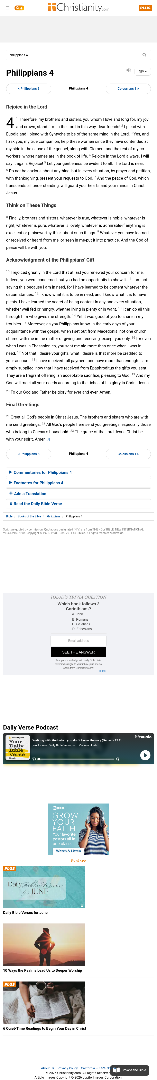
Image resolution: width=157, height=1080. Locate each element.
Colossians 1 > (128, 89)
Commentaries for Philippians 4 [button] (40, 472)
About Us (47, 1068)
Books (29, 516)
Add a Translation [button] (27, 493)
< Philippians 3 (28, 89)
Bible (9, 516)
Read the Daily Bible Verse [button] (35, 503)
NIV (143, 71)
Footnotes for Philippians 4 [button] (36, 482)
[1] (48, 439)
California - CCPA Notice (98, 1068)
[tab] (78, 472)
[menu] (7, 8)
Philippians (53, 516)
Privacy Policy (68, 1068)
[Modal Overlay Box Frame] (78, 634)
